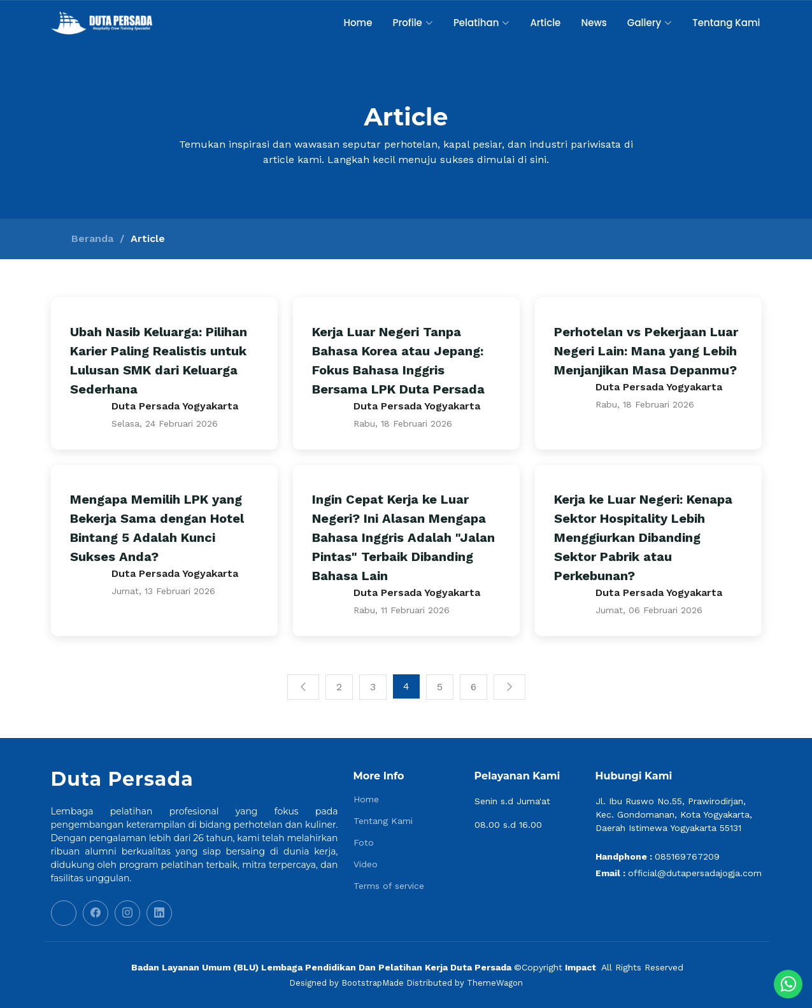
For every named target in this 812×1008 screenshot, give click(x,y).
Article (545, 22)
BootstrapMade (372, 983)
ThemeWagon (495, 983)
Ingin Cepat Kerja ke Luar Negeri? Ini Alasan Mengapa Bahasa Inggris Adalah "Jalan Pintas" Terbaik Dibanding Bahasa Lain (403, 537)
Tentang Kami (726, 22)
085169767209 (687, 856)
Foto (363, 842)
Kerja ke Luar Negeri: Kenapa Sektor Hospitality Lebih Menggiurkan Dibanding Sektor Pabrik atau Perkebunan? (643, 537)
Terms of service (388, 885)
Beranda (92, 238)
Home (357, 22)
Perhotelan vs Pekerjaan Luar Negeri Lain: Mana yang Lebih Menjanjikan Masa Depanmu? (646, 351)
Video (365, 864)
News (593, 22)
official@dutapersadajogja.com (695, 873)
